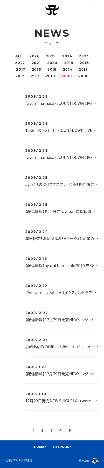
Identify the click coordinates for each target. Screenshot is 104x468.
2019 (68, 63)
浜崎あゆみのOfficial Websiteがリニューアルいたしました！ (62, 346)
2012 (19, 76)
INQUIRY (39, 447)
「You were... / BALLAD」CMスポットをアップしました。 (62, 292)
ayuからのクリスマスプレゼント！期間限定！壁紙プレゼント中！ (62, 184)
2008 (83, 76)
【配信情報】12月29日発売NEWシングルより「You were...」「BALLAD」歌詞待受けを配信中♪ (62, 319)
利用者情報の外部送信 (18, 460)
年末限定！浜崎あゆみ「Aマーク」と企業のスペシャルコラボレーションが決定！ (62, 238)
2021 (36, 63)
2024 (67, 56)
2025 (50, 56)
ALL (19, 56)
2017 (20, 69)
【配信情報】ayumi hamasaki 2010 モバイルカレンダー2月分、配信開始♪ (62, 265)
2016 (36, 69)
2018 (84, 63)
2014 (67, 69)
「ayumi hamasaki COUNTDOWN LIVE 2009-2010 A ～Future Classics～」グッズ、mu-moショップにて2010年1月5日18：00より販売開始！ (62, 103)
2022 (20, 63)
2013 (83, 69)
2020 (52, 63)
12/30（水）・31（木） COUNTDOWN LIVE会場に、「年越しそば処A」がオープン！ (62, 130)
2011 (35, 76)
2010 (50, 76)
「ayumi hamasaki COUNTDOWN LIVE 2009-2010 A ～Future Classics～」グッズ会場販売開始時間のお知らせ (62, 157)
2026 (34, 56)
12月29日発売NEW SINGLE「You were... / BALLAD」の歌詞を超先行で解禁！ (62, 400)
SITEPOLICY (62, 447)
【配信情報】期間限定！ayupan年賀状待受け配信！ (62, 211)
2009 (67, 76)
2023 (83, 56)
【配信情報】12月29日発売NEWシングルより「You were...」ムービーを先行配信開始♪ (62, 373)
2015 (51, 69)
